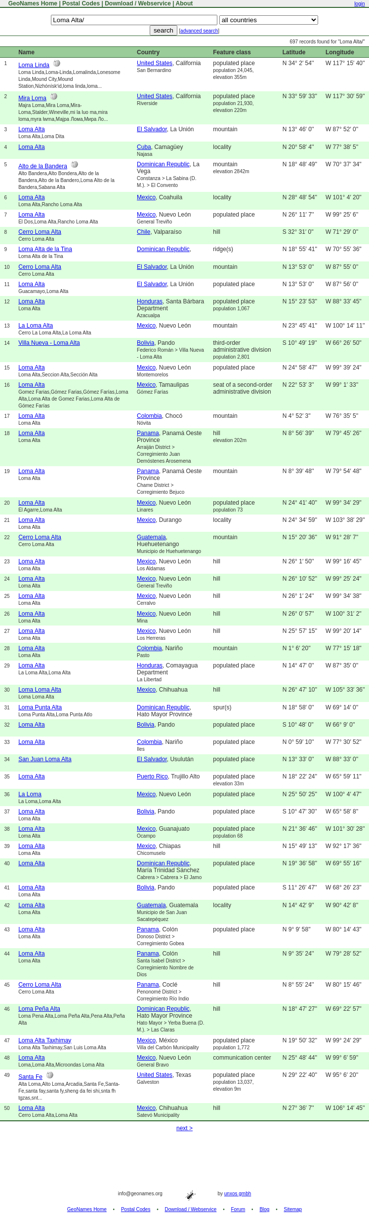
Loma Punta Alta (40, 707)
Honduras (150, 301)
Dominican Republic (163, 164)
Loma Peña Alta (39, 1008)
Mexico (146, 197)
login (359, 3)
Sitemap (293, 1209)
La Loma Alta (35, 325)
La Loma (29, 794)
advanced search (199, 31)
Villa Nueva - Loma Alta (49, 342)
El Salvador (152, 129)
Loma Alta (31, 129)
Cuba (144, 147)
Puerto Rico (152, 776)
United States (154, 63)
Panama (148, 433)
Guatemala (151, 537)
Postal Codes (81, 3)
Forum (238, 1209)
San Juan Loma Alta (44, 759)
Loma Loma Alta (39, 689)
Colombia (149, 415)
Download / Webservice (138, 3)
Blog (264, 1209)
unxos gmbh (237, 1193)
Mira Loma (32, 98)
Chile (143, 231)
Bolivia (145, 342)
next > (184, 1128)
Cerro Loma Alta (39, 231)
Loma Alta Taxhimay (44, 1040)
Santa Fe (30, 1076)
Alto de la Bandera (42, 166)
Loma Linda (33, 65)
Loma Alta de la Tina (45, 249)
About (184, 3)
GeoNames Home (31, 3)
